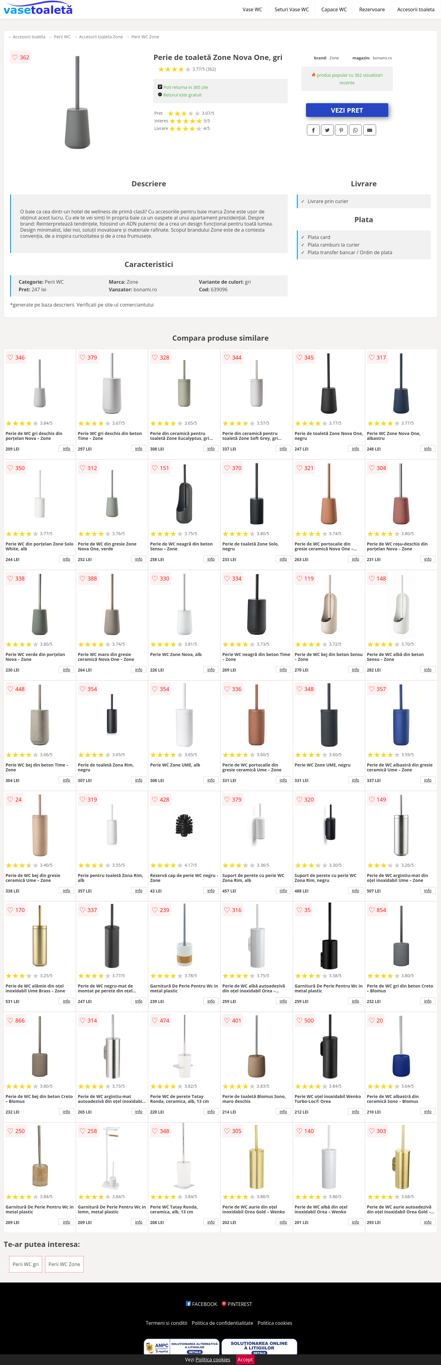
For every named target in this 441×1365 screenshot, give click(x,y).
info (66, 448)
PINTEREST (237, 1304)
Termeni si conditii (166, 1323)
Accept (245, 1359)
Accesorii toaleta (416, 9)
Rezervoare (372, 9)
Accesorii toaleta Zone (101, 37)
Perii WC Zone (145, 37)
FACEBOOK (201, 1304)
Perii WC (62, 37)
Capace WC (334, 9)
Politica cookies (275, 1323)
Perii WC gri (25, 1264)
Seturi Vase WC (292, 9)
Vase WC (252, 9)
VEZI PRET (347, 109)
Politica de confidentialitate (222, 1323)
